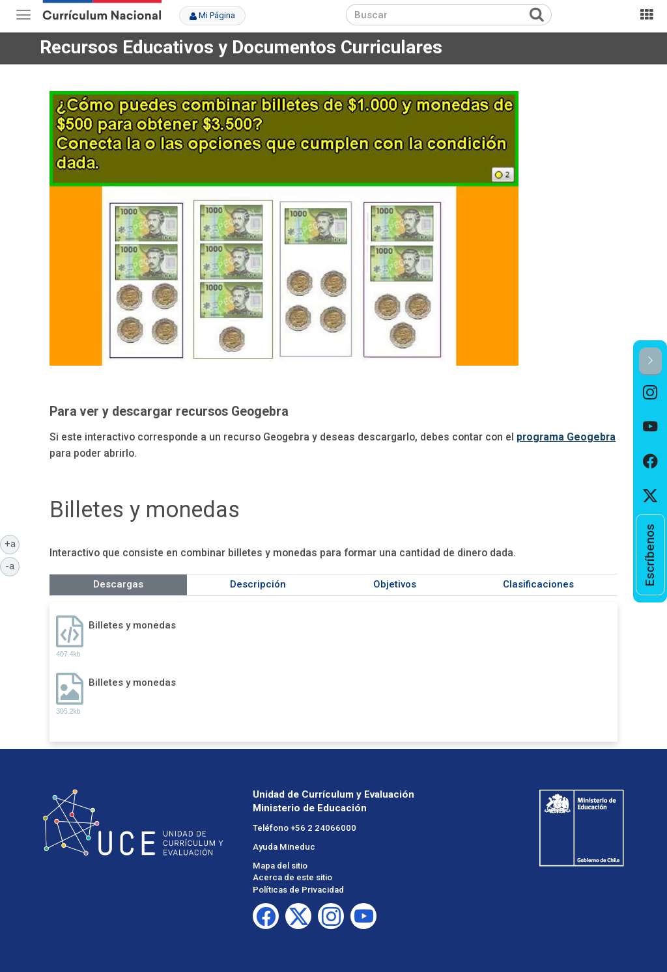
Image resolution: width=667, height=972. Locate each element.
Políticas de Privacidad (298, 890)
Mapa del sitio (280, 866)
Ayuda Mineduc (284, 847)
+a (12, 543)
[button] (650, 361)
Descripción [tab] (258, 584)
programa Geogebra (566, 437)
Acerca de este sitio (292, 877)
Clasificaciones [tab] (538, 584)
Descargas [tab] (118, 584)
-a (12, 565)
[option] (650, 392)
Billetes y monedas (132, 625)
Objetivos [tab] (394, 584)
